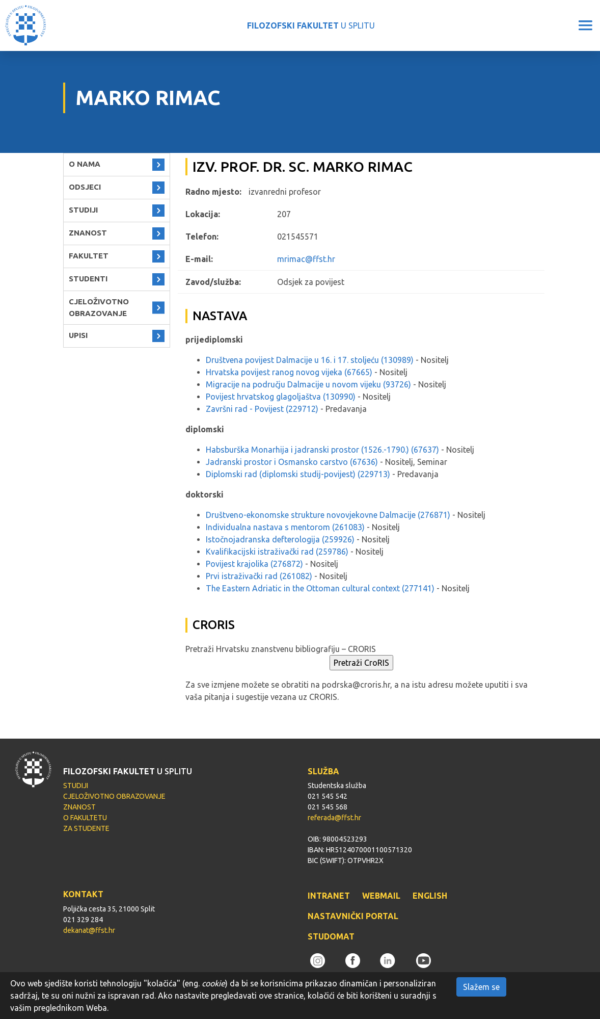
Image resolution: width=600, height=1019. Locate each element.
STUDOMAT (331, 936)
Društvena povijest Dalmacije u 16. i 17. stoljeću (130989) (310, 359)
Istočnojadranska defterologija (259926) (280, 539)
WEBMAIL (381, 895)
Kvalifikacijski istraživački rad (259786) (277, 551)
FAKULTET (88, 255)
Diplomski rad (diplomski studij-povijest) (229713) (298, 474)
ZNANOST (88, 232)
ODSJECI (85, 186)
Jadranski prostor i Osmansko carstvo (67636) (292, 461)
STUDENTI (88, 278)
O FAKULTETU (85, 818)
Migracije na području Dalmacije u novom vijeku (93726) (308, 384)
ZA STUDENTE (86, 828)
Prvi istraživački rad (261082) (259, 576)
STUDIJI (83, 209)
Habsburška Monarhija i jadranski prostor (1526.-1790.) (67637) (322, 449)
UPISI (78, 335)
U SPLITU (311, 25)
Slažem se (481, 986)
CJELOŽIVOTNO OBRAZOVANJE (99, 307)
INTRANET (329, 895)
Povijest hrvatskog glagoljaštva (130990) (281, 396)
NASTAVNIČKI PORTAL (353, 916)
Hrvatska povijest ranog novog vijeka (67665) (289, 372)
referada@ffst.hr (334, 818)
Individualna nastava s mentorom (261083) (285, 527)
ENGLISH (430, 895)
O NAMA (84, 164)
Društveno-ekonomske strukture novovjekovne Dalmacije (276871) (328, 514)
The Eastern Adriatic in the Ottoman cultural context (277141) (320, 588)
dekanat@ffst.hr (89, 930)
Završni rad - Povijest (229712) (262, 408)
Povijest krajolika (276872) (254, 563)
